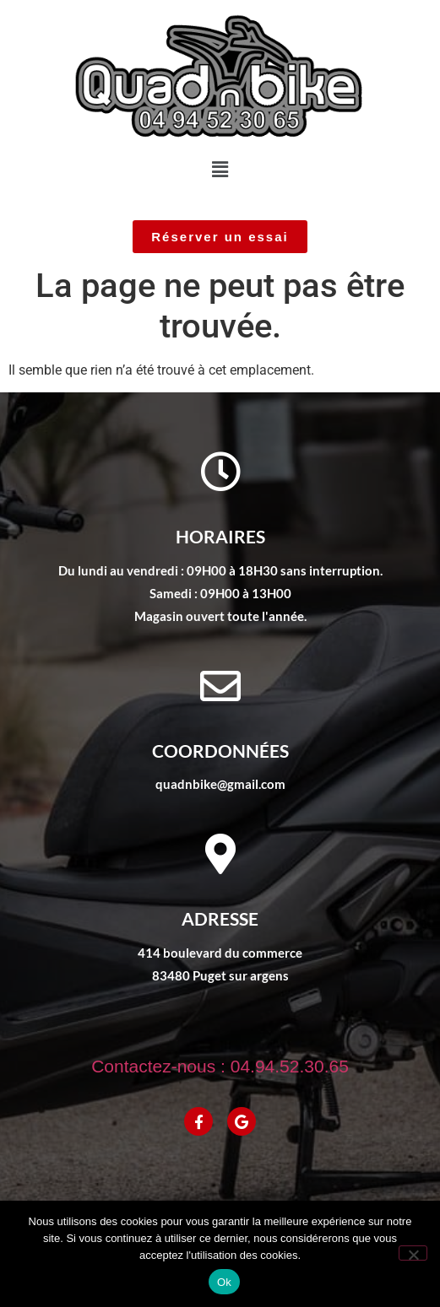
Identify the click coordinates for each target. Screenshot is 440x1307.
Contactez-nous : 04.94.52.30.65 (220, 1066)
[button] (219, 170)
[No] (413, 1253)
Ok (224, 1282)
